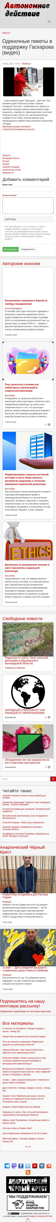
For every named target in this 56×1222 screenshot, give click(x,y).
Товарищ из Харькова (15, 668)
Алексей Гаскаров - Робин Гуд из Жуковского (23, 822)
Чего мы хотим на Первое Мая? (17, 1128)
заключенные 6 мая (11, 170)
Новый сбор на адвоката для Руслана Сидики (25, 896)
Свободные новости (22, 618)
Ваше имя (7, 184)
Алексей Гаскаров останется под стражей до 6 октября (24, 796)
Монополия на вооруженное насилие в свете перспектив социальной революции (27, 568)
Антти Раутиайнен (13, 308)
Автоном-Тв (7, 173)
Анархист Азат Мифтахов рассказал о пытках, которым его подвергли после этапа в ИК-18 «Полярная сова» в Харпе (24, 1099)
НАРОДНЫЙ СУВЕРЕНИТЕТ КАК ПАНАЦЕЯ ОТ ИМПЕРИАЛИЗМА (25, 711)
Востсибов (10, 395)
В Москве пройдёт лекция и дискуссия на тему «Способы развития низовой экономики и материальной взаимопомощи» (24, 1061)
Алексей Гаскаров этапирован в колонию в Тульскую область (22, 828)
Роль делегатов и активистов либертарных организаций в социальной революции (21, 387)
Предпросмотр (28, 249)
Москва (5, 164)
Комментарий (9, 195)
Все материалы (17, 1023)
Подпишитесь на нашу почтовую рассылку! (22, 1003)
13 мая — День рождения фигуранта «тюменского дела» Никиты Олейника (25, 969)
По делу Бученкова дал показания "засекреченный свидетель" (26, 810)
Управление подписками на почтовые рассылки (25, 1011)
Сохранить (10, 249)
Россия (5, 161)
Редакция (26, 64)
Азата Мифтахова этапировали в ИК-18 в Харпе (24, 1133)
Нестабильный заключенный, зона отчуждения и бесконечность (25, 817)
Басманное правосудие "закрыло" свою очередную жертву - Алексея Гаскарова (26, 803)
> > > (28, 1146)
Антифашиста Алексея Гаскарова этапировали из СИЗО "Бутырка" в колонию (25, 835)
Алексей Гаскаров (10, 167)
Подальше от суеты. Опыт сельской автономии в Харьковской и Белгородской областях (26, 660)
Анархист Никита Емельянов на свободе (21, 1107)
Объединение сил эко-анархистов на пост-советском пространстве (27, 761)
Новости (6, 33)
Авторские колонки (21, 263)
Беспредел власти (11, 158)
